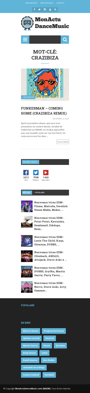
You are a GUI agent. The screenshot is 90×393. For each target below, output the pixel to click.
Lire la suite (62, 142)
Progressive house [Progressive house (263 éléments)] (54, 331)
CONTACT (60, 3)
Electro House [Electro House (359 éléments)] (30, 331)
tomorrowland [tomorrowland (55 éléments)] (31, 375)
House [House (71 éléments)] (46, 345)
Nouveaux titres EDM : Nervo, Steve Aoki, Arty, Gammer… (50, 286)
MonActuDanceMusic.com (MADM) (32, 389)
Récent (27, 192)
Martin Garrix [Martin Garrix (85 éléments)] (30, 345)
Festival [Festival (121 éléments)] (49, 338)
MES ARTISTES (31, 3)
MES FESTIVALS (47, 3)
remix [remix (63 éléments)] (44, 353)
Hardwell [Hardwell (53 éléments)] (49, 375)
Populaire (40, 192)
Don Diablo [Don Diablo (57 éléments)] (49, 360)
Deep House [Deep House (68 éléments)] (29, 353)
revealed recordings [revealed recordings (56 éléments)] (34, 367)
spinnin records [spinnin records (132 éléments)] (31, 338)
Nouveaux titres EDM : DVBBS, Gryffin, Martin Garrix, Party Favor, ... (49, 271)
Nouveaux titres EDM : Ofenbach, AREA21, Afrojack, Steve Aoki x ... (50, 256)
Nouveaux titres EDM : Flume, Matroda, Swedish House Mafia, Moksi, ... (51, 206)
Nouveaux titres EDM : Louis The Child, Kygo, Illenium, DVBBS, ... (49, 240)
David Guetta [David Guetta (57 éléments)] (30, 360)
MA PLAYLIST (28, 97)
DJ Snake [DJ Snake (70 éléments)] (60, 345)
